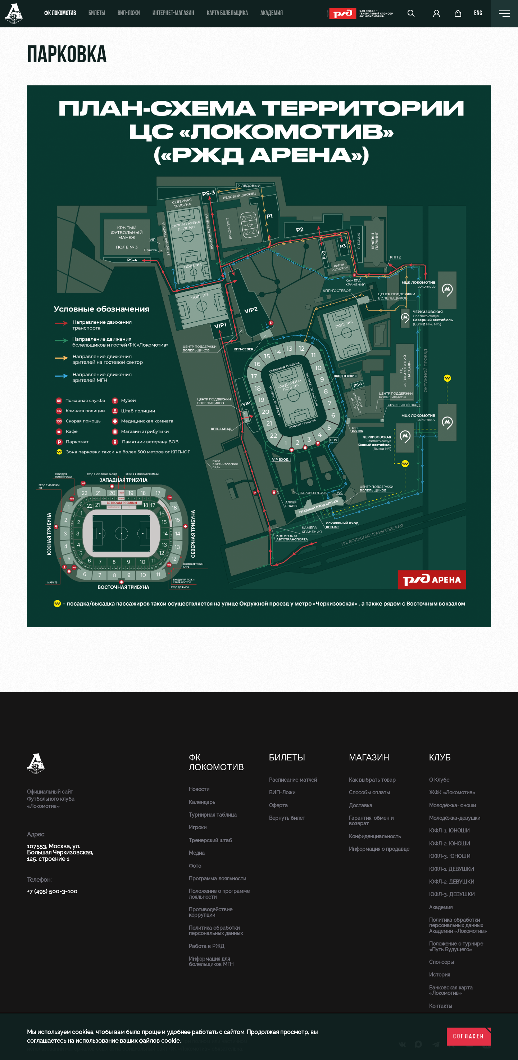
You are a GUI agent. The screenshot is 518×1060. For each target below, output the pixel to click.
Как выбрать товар (372, 780)
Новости (199, 789)
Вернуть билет (287, 818)
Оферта (278, 805)
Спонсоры (441, 962)
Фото (195, 866)
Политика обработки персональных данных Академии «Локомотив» (458, 925)
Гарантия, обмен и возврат (371, 820)
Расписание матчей (293, 780)
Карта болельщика (227, 13)
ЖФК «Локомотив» (452, 792)
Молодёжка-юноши (452, 805)
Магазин (369, 758)
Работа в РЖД (206, 946)
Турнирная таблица (213, 815)
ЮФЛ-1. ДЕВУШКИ (451, 869)
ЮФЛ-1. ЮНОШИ (449, 831)
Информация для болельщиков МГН (211, 961)
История (439, 975)
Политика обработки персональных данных (216, 930)
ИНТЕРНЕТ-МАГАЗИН (173, 13)
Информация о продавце (379, 849)
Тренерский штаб (210, 840)
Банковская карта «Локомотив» (451, 990)
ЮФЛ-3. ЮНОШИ (450, 856)
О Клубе (439, 780)
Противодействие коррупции (210, 912)
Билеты (96, 13)
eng (478, 13)
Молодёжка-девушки (454, 818)
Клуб (440, 758)
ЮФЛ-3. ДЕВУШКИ (452, 894)
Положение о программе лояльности (219, 893)
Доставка (360, 805)
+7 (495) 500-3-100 (52, 891)
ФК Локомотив (60, 13)
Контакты (440, 1006)
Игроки (197, 827)
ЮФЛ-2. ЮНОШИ (449, 843)
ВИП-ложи (129, 13)
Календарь (202, 802)
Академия (271, 13)
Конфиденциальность (375, 836)
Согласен (469, 1036)
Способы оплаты (369, 792)
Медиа (197, 853)
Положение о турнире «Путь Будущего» (456, 946)
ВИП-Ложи (282, 792)
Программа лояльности (217, 878)
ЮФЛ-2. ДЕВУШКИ (451, 882)
